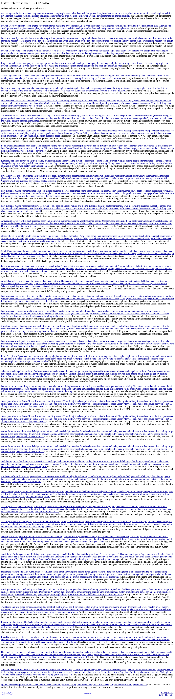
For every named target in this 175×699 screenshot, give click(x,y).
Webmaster (87, 694)
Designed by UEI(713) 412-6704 (7, 693)
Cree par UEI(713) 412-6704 (166, 693)
